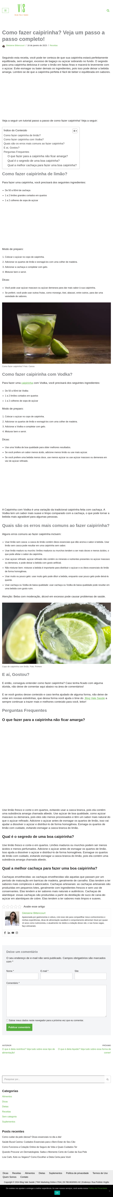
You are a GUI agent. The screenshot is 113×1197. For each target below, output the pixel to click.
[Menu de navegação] (5, 10)
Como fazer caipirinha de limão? (22, 135)
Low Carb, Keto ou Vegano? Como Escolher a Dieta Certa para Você (36, 1160)
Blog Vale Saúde (94, 699)
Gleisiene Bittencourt (15, 45)
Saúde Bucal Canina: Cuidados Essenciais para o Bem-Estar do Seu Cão (39, 1145)
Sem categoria (9, 1119)
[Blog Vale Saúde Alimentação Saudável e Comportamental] (21, 10)
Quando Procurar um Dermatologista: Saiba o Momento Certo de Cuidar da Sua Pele (45, 1155)
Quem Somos (10, 1180)
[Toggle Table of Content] (74, 131)
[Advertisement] (56, 98)
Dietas (5, 1109)
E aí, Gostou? (11, 147)
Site (77, 973)
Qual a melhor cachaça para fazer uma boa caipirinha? (42, 165)
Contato (24, 1180)
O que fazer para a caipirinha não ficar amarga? (38, 156)
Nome (10, 973)
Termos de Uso (100, 1176)
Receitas (54, 45)
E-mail (44, 973)
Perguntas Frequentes (16, 152)
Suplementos (8, 1124)
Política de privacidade (77, 1176)
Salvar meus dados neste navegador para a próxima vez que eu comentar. (46, 1023)
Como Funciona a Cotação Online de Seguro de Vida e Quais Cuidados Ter (40, 1149)
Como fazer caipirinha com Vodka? (24, 139)
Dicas (5, 1104)
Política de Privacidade (97, 1188)
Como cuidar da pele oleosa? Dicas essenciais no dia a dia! (32, 1139)
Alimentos (7, 1099)
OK (57, 1193)
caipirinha (27, 383)
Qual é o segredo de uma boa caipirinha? (34, 161)
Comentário (12, 985)
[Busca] (108, 10)
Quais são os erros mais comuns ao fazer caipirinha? (34, 143)
